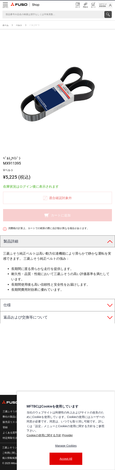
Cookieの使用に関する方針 (44, 435)
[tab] (57, 241)
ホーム (5, 25)
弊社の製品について (14, 416)
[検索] (53, 14)
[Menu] (5, 5)
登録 (5, 427)
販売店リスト (10, 422)
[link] (105, 5)
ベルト (19, 25)
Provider (67, 435)
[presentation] (57, 235)
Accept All (66, 458)
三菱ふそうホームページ (16, 411)
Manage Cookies (66, 445)
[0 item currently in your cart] (93, 5)
